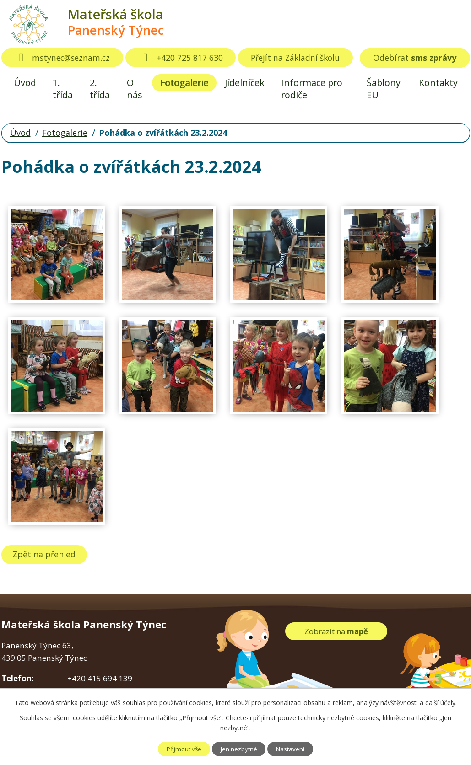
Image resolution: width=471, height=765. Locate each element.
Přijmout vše (178, 748)
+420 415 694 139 (99, 678)
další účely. (441, 702)
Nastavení (297, 748)
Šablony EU (384, 88)
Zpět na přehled (46, 554)
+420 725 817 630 (185, 57)
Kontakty (438, 82)
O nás (134, 88)
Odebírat (414, 57)
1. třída (63, 88)
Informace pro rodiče (311, 88)
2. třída (100, 88)
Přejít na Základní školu (303, 57)
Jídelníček (245, 82)
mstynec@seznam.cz (64, 57)
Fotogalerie (184, 82)
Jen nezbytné (240, 748)
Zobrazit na (336, 631)
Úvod (25, 82)
